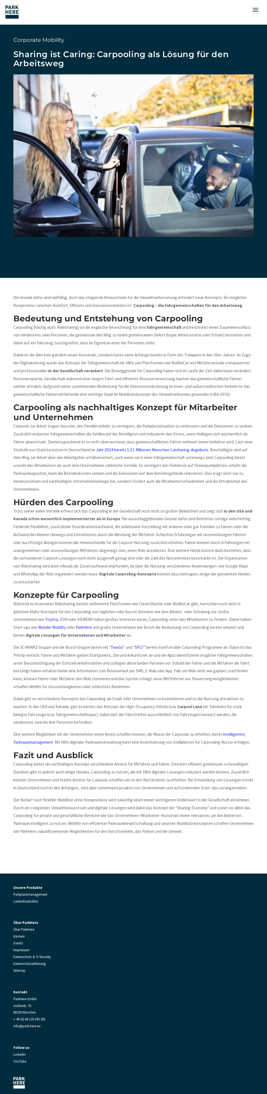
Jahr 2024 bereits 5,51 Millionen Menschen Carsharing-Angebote (152, 449)
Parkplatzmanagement (30, 894)
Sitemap (19, 970)
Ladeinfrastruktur (25, 901)
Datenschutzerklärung (29, 963)
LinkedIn (19, 1054)
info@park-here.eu (26, 1026)
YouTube (19, 1061)
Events (18, 943)
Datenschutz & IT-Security (32, 957)
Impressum (21, 950)
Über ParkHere (23, 929)
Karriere (19, 936)
